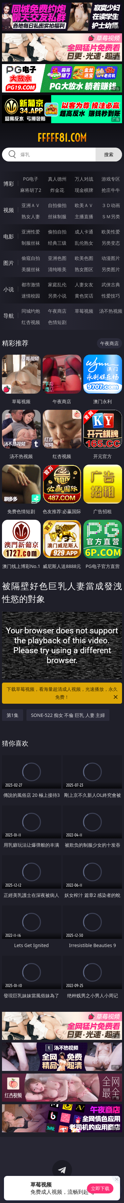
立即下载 (100, 1188)
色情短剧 (57, 322)
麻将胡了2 (30, 190)
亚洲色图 (57, 258)
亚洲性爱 (30, 232)
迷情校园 (30, 296)
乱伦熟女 (84, 243)
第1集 (13, 715)
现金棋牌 (84, 190)
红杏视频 (30, 322)
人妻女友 (84, 284)
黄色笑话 (84, 296)
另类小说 (57, 296)
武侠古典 (111, 284)
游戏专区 (111, 179)
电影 (8, 236)
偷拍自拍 (57, 232)
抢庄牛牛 (111, 190)
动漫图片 (111, 258)
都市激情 (30, 284)
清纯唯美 (57, 269)
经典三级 (57, 243)
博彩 (8, 183)
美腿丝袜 (30, 269)
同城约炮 (30, 311)
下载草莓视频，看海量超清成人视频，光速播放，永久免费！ (63, 693)
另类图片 (111, 269)
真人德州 (57, 179)
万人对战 (84, 179)
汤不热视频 (110, 311)
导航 (8, 315)
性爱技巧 (111, 296)
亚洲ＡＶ (30, 205)
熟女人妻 (30, 216)
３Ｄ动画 (111, 205)
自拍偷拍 (57, 205)
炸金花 (57, 190)
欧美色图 (84, 258)
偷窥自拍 (30, 258)
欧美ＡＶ (84, 205)
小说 (8, 289)
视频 (8, 210)
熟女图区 (84, 269)
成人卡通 (84, 232)
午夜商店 (57, 311)
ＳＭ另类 (111, 216)
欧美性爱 (111, 232)
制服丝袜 (30, 243)
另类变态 (111, 243)
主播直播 (84, 216)
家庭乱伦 (57, 284)
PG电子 (30, 179)
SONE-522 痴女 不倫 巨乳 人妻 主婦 (68, 715)
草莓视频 (84, 311)
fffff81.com (62, 137)
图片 (8, 262)
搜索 (108, 154)
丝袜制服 (57, 216)
